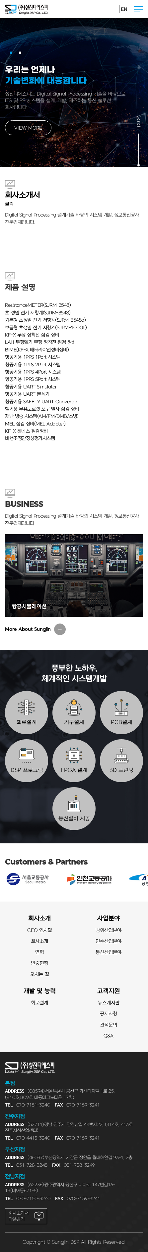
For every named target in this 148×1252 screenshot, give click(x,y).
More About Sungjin (28, 629)
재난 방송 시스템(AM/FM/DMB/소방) (42, 416)
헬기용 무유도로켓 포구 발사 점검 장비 (42, 409)
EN (124, 9)
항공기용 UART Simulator (31, 387)
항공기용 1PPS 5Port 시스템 (32, 379)
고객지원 (108, 991)
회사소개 (39, 918)
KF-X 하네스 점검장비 (26, 431)
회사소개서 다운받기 (19, 1216)
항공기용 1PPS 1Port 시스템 (32, 357)
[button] (11, 53)
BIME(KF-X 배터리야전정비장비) (37, 350)
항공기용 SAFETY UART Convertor (41, 402)
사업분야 (108, 918)
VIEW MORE (28, 128)
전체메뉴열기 (138, 9)
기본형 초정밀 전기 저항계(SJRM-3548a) (45, 320)
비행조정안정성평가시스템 (30, 438)
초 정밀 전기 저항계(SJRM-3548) (37, 313)
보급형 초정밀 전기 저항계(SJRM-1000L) (46, 328)
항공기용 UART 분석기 (27, 394)
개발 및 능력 (40, 991)
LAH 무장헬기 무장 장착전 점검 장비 (40, 342)
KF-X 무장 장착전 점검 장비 (32, 335)
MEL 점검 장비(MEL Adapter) (35, 424)
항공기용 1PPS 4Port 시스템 (33, 372)
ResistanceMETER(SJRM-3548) (38, 305)
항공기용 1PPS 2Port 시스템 (32, 365)
